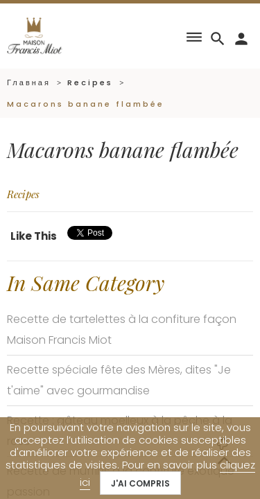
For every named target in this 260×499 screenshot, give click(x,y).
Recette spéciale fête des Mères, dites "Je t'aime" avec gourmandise (119, 380)
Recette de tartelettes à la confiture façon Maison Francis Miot (121, 329)
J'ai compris (140, 483)
